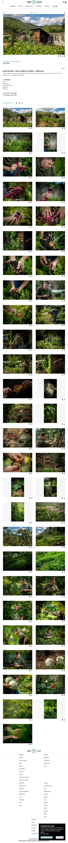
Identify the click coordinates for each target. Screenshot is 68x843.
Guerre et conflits (23, 780)
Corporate (46, 757)
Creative (21, 772)
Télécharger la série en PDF (11, 95)
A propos (38, 6)
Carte (20, 6)
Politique (21, 755)
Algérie (46, 811)
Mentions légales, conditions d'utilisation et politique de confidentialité (34, 841)
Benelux (46, 802)
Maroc (45, 808)
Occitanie (21, 788)
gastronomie (5, 87)
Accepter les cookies (46, 837)
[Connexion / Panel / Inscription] (65, 2)
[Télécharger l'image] (58, 56)
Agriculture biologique (8, 85)
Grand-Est (5, 89)
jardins (4, 82)
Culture (21, 766)
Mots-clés (7, 80)
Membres (12, 6)
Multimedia (46, 760)
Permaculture (6, 83)
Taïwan (45, 805)
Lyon (20, 805)
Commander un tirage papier (11, 93)
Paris (20, 802)
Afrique (46, 783)
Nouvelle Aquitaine (24, 791)
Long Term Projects (24, 777)
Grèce (45, 817)
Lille (20, 797)
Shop (45, 766)
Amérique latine (48, 786)
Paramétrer (60, 837)
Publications (29, 6)
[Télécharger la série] (19, 103)
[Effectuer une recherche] (63, 2)
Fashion (21, 774)
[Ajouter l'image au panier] (60, 56)
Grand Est (21, 783)
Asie (45, 788)
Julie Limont (6, 63)
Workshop (46, 763)
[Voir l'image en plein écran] (64, 56)
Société (21, 757)
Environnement (23, 760)
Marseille (21, 800)
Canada (45, 797)
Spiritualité (22, 769)
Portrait (46, 755)
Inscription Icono (36, 833)
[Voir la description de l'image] (62, 56)
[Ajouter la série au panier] (22, 103)
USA (45, 800)
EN (64, 68)
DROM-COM (22, 794)
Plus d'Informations (45, 833)
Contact (47, 6)
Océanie (46, 794)
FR (62, 68)
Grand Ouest (22, 786)
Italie (45, 814)
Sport (20, 763)
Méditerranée (47, 791)
